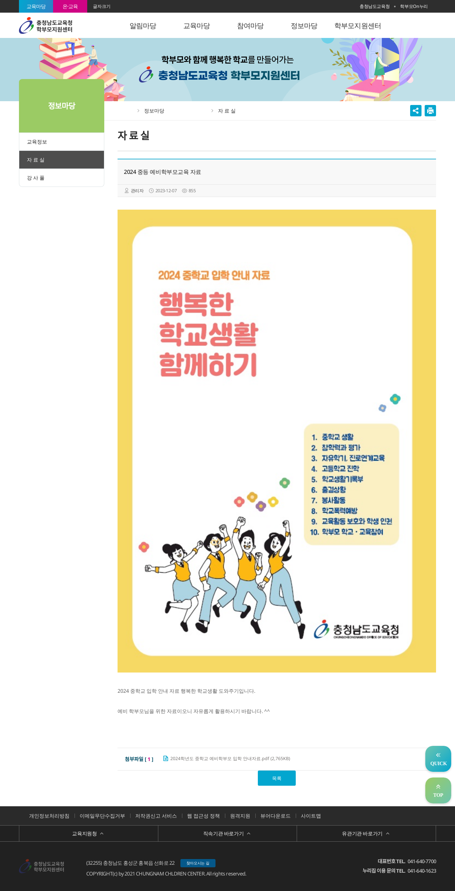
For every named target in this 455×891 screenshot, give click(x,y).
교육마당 (36, 6)
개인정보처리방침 (49, 815)
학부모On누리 (414, 6)
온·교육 (70, 6)
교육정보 (37, 141)
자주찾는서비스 (438, 759)
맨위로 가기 (438, 790)
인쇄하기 (430, 110)
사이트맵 (311, 815)
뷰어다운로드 (275, 815)
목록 (277, 778)
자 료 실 (36, 159)
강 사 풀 (36, 177)
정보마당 (154, 110)
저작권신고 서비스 (156, 815)
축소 (127, 6)
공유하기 (416, 110)
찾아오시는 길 (197, 863)
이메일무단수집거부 (102, 815)
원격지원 (240, 815)
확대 (117, 6)
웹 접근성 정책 (203, 815)
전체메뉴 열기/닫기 (428, 25)
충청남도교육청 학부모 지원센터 (45, 25)
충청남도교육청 (375, 6)
